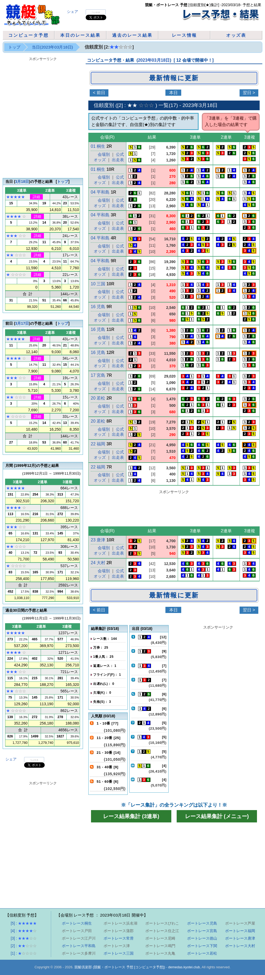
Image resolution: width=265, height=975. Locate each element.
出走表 (118, 159)
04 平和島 (100, 192)
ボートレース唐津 (240, 938)
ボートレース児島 (202, 923)
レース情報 (184, 35)
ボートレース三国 (119, 953)
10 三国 (98, 284)
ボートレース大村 (240, 946)
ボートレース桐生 (77, 923)
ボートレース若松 (202, 953)
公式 (120, 154)
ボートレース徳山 (202, 938)
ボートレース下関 (202, 946)
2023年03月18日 (154, 60)
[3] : (24, 938)
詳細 (36, 197)
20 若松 (98, 398)
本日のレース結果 (80, 35)
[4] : (24, 931)
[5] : (24, 923)
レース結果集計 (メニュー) (217, 816)
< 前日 (99, 610)
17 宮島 (98, 375)
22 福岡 (98, 444)
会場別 (104, 177)
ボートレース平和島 (79, 946)
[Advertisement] (54, 685)
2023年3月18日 (200, 105)
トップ (14, 47)
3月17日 (22, 323)
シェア (72, 11)
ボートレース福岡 (240, 931)
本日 (173, 92)
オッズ (100, 182)
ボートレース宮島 (202, 931)
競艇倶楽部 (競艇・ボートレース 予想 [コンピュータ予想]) (119, 967)
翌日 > (249, 92)
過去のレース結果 (132, 35)
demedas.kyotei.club (184, 967)
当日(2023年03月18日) (52, 47)
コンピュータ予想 (28, 35)
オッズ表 (236, 35)
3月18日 (22, 181)
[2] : (24, 946)
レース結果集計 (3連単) (131, 816)
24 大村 (98, 562)
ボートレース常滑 (119, 938)
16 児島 (98, 306)
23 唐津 (98, 540)
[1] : (24, 953)
